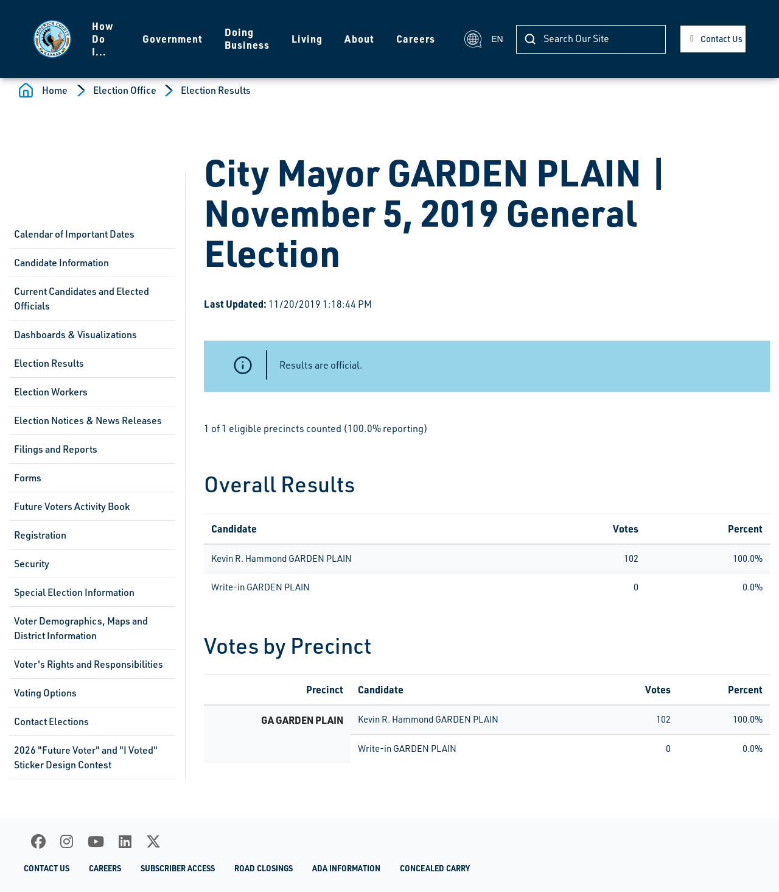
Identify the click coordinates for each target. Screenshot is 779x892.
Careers (415, 38)
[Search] (591, 39)
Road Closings (263, 868)
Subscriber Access (178, 868)
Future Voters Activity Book (72, 506)
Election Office (124, 90)
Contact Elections (51, 721)
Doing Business (247, 38)
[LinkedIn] (125, 841)
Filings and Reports (55, 449)
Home (55, 90)
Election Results (216, 90)
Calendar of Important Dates (74, 234)
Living (307, 38)
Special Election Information (74, 592)
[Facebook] (38, 841)
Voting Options (45, 693)
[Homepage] (52, 39)
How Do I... (103, 38)
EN (482, 39)
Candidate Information (61, 263)
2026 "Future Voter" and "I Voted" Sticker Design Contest (86, 757)
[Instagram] (66, 841)
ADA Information (346, 868)
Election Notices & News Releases (88, 420)
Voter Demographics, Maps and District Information (81, 628)
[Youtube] (95, 841)
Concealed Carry (435, 868)
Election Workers (51, 392)
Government (172, 38)
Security (31, 564)
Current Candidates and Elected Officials (81, 298)
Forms (27, 478)
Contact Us (721, 39)
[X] (153, 841)
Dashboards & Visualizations (75, 334)
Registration (40, 535)
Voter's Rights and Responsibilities (88, 664)
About (359, 38)
